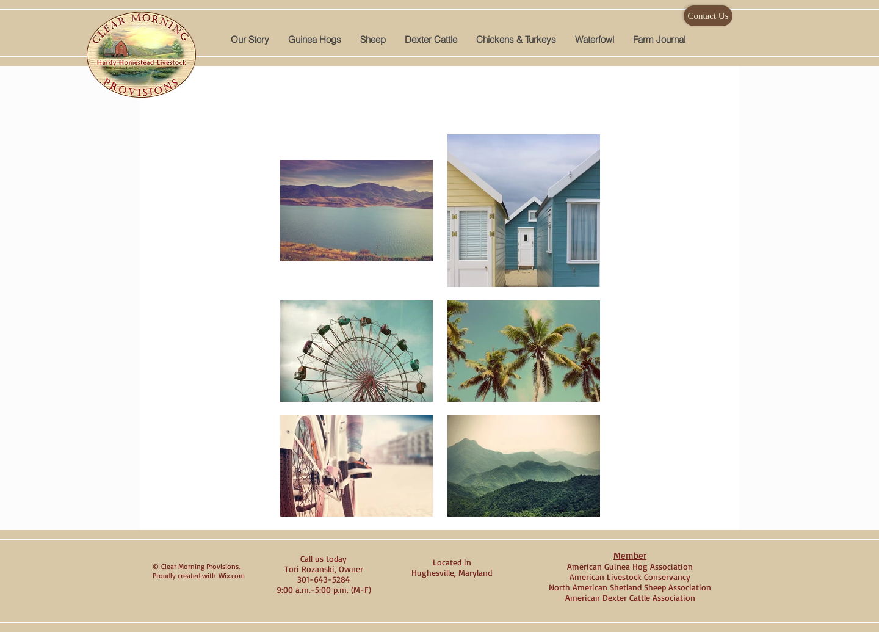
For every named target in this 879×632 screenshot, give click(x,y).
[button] (314, 39)
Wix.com (232, 575)
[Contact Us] (708, 15)
